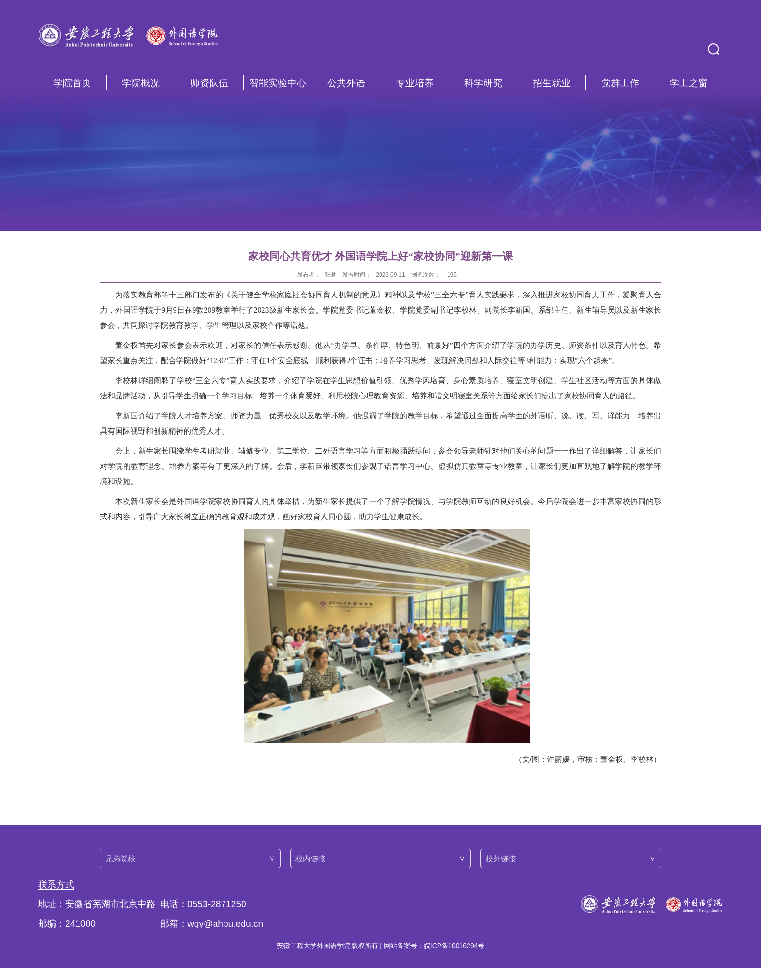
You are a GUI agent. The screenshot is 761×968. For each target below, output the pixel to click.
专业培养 (415, 83)
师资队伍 (209, 83)
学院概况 (141, 83)
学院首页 (72, 83)
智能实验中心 (277, 83)
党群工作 (620, 83)
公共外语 (346, 83)
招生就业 (552, 83)
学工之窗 (689, 83)
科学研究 (483, 83)
